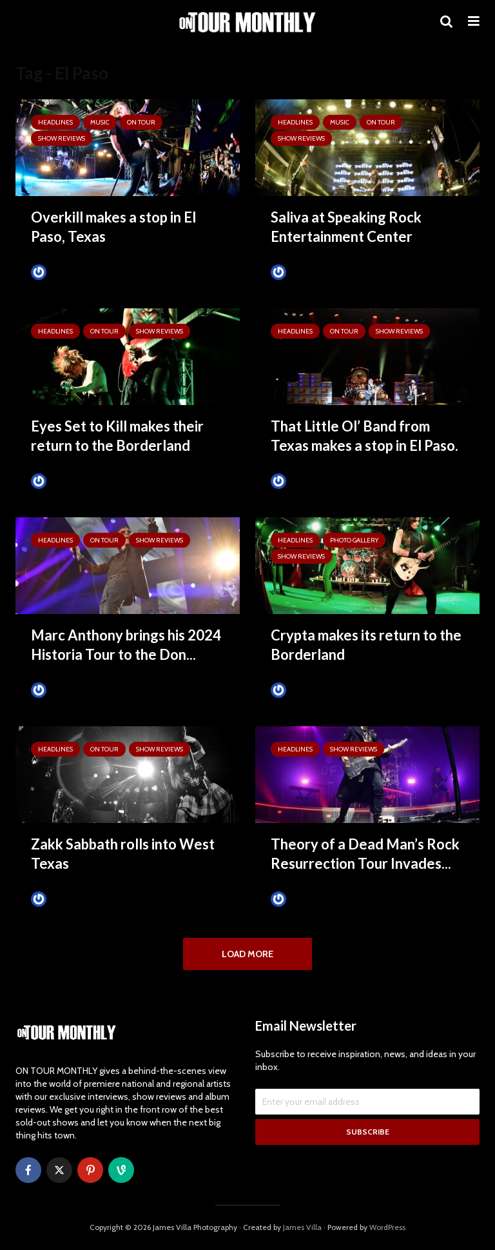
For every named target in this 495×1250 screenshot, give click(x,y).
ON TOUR (141, 122)
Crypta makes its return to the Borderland (366, 644)
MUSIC (100, 122)
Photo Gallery (354, 540)
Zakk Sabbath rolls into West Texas (123, 853)
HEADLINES (55, 122)
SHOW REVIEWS (61, 138)
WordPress (387, 1228)
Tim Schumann (68, 272)
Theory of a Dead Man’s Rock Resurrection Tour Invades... (365, 853)
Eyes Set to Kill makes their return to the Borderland (117, 435)
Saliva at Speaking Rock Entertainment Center (346, 226)
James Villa (302, 1228)
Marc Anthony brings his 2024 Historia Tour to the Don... (126, 644)
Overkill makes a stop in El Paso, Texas (113, 226)
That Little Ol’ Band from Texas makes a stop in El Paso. (364, 435)
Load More (247, 954)
